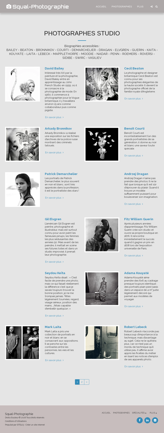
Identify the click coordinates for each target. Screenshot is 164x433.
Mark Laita (53, 327)
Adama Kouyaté (136, 273)
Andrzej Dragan (136, 174)
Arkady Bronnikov (58, 128)
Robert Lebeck (135, 327)
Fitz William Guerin (138, 219)
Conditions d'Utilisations (16, 421)
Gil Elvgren (53, 219)
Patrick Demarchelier (61, 174)
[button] (151, 6)
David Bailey (54, 68)
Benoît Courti (134, 128)
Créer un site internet (35, 425)
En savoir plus (54, 117)
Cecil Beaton (134, 68)
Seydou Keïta (55, 273)
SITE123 (20, 425)
